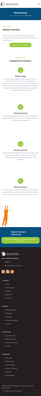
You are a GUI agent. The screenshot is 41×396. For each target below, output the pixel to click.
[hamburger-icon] (39, 3)
